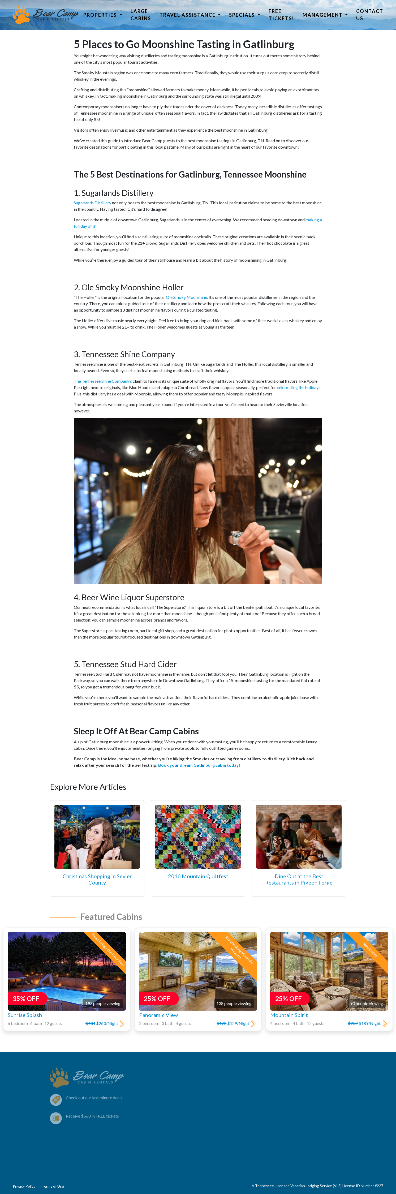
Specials (242, 15)
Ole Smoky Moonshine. (187, 297)
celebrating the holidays (298, 387)
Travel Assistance (188, 15)
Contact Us (369, 14)
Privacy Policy (24, 1186)
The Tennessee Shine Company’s (103, 380)
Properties (100, 15)
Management (323, 15)
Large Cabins (141, 14)
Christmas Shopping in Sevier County (97, 879)
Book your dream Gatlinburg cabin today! (199, 765)
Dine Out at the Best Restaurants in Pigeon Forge (299, 879)
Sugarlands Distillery (92, 202)
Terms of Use (53, 1186)
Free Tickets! (281, 14)
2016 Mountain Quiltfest (198, 876)
